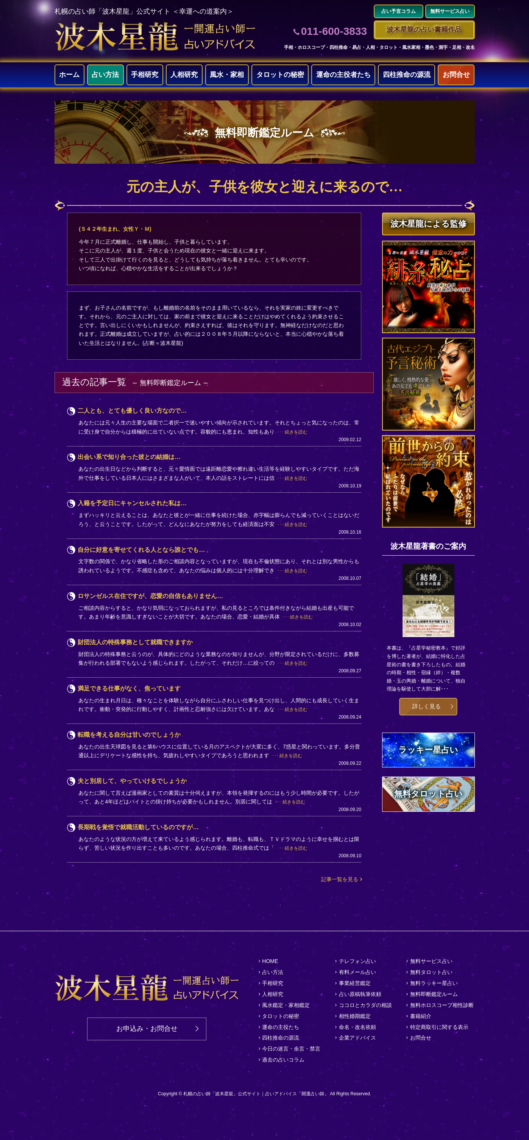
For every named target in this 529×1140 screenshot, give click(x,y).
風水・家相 (227, 74)
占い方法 (105, 74)
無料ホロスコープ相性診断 (442, 1005)
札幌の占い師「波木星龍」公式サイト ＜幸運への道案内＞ (144, 11)
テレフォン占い (357, 961)
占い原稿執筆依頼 (360, 994)
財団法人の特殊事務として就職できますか (135, 642)
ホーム (69, 74)
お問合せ (456, 74)
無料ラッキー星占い (434, 983)
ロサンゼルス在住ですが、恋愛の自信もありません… (150, 596)
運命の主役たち (280, 1027)
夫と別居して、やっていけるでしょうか (132, 781)
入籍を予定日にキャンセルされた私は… (132, 503)
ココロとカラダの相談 (365, 1005)
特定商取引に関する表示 (439, 1027)
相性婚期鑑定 (355, 1016)
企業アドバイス (357, 1038)
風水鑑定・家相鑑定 (286, 1005)
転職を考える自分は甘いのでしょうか (129, 734)
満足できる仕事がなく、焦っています (129, 688)
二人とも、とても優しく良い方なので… (132, 410)
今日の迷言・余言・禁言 (291, 1049)
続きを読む (296, 432)
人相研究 (184, 74)
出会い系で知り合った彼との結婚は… (129, 457)
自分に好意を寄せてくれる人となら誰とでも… (141, 550)
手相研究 (144, 74)
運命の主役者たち (343, 74)
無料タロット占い (431, 972)
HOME (270, 961)
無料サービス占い (431, 961)
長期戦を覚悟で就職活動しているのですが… (138, 827)
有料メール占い (357, 972)
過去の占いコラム (283, 1060)
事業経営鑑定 (355, 983)
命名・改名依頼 (357, 1027)
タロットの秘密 (280, 74)
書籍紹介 (420, 1016)
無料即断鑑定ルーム (434, 994)
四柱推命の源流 (407, 74)
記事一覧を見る (339, 879)
